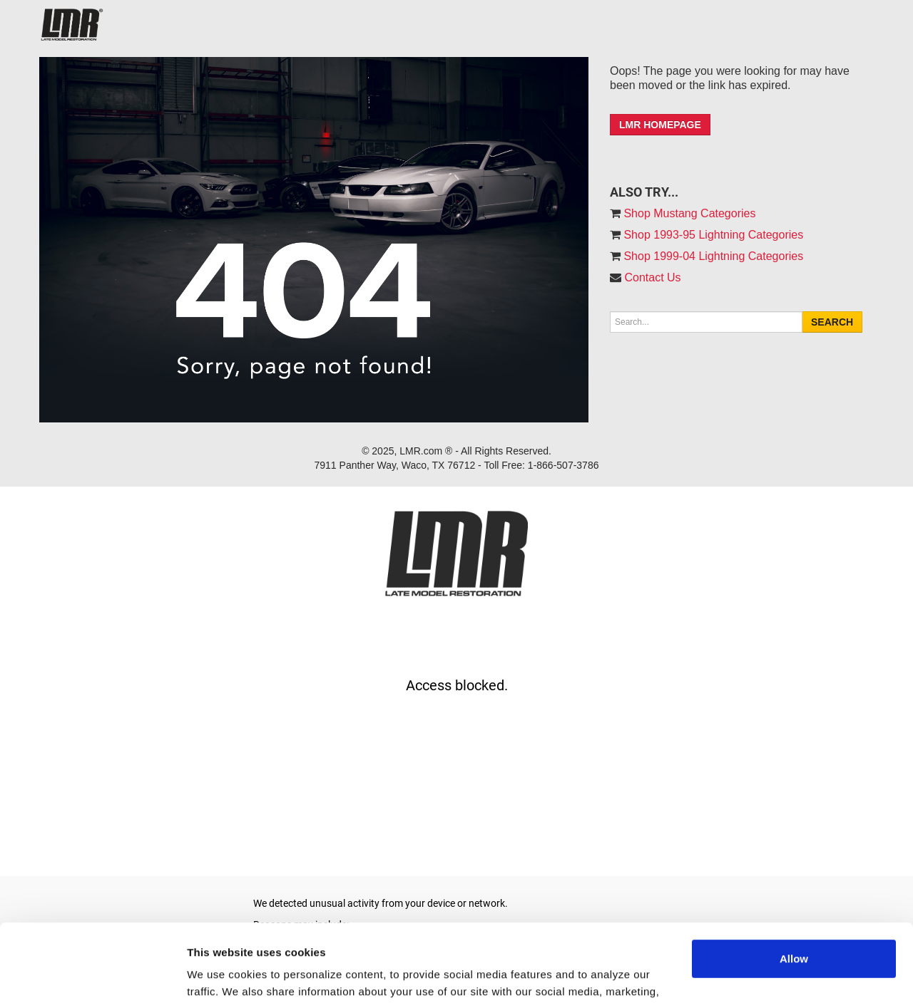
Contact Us (652, 277)
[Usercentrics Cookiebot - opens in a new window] (92, 975)
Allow (794, 886)
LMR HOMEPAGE (660, 124)
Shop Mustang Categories (688, 213)
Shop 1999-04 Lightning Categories (712, 256)
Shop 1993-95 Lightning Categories (712, 235)
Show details (220, 975)
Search (832, 322)
